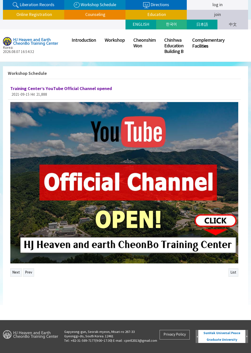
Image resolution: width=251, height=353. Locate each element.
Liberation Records (33, 5)
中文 (233, 24)
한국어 (171, 24)
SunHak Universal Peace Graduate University (221, 336)
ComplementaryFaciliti (208, 43)
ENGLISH (141, 24)
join (217, 15)
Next (16, 273)
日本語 (202, 24)
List (233, 273)
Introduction (84, 40)
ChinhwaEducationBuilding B (174, 46)
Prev (28, 273)
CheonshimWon (144, 43)
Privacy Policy (174, 335)
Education (156, 15)
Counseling (94, 15)
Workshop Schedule (95, 5)
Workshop (115, 40)
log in (218, 5)
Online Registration (33, 15)
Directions (156, 5)
